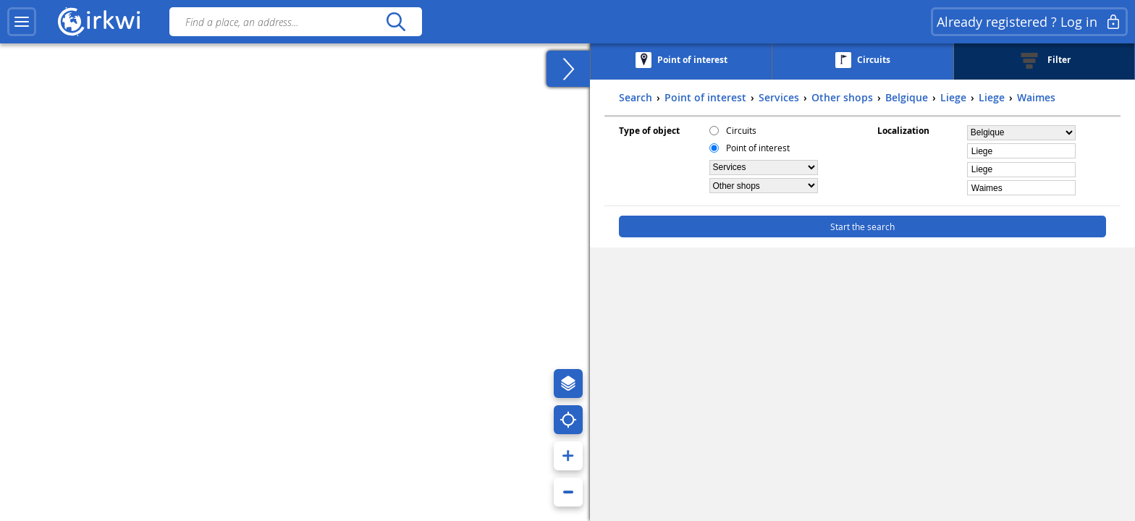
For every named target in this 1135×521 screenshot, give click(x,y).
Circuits (741, 130)
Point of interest (758, 147)
